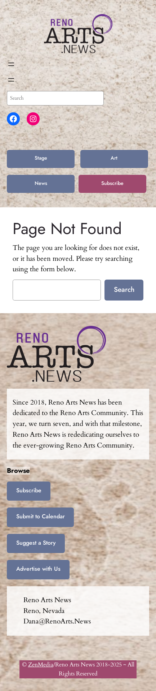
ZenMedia (40, 665)
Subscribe (112, 183)
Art (114, 157)
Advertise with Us (38, 569)
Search (124, 289)
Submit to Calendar (40, 516)
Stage (41, 157)
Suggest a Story (36, 543)
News (41, 183)
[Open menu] (11, 64)
